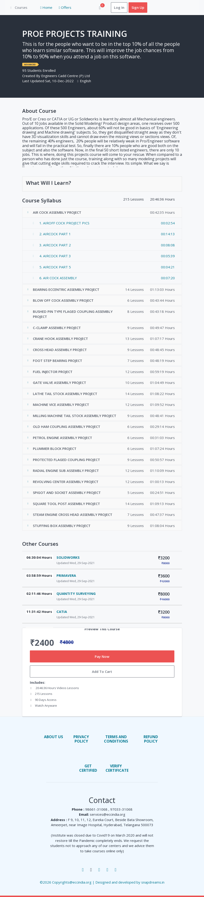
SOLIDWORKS (68, 557)
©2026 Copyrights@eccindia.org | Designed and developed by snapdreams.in (102, 882)
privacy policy (81, 739)
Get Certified (88, 768)
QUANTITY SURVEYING (76, 593)
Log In (114, 7)
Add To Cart (102, 671)
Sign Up (132, 7)
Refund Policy (151, 739)
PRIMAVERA (66, 575)
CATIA (61, 611)
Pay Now (102, 656)
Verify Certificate (117, 768)
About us (53, 736)
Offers (60, 7)
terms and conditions (116, 739)
